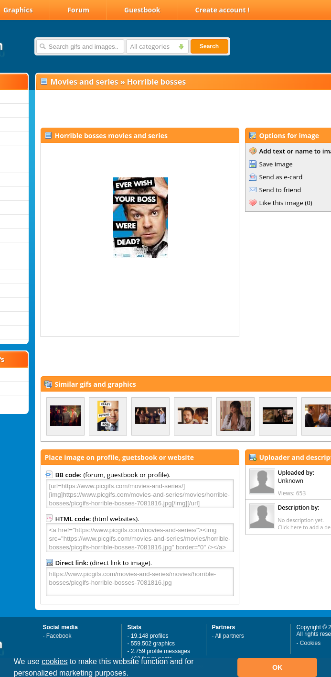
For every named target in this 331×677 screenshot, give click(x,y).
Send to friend (280, 190)
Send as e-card (281, 177)
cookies (54, 661)
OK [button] (277, 667)
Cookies (310, 643)
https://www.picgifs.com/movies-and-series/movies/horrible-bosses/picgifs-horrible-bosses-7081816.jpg (140, 582)
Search (209, 46)
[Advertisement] (152, 108)
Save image (276, 164)
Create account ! (222, 9)
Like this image (281, 202)
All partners (229, 636)
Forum (78, 9)
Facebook (59, 636)
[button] (131, 674)
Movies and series (84, 81)
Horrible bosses (156, 81)
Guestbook (142, 9)
